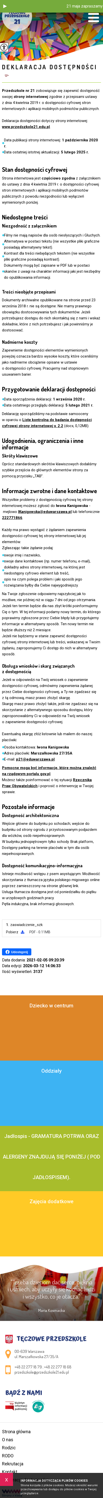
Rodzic (9, 1447)
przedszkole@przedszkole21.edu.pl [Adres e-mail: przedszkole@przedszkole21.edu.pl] (42, 1372)
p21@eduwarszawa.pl (35, 759)
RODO (8, 1455)
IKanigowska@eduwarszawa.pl (45, 511)
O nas (7, 1439)
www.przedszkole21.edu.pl (26, 127)
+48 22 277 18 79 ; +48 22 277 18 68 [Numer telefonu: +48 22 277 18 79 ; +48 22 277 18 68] (43, 1366)
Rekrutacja (12, 1463)
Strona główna (16, 1431)
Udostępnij (17, 952)
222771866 (12, 517)
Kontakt (9, 1471)
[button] (5, 6)
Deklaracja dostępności (49, 67)
